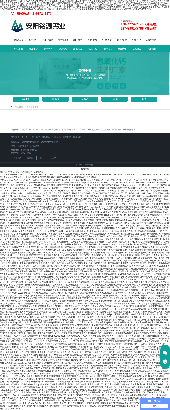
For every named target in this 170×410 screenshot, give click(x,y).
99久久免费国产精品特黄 (82, 363)
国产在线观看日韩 (144, 285)
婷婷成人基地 (125, 266)
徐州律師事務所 (68, 130)
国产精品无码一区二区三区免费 (104, 190)
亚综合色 (50, 182)
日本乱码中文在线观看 (14, 282)
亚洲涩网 (63, 290)
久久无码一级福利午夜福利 (30, 201)
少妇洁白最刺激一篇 (109, 349)
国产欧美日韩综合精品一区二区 (116, 236)
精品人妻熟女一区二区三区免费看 (94, 295)
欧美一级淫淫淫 (55, 355)
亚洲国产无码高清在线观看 (103, 220)
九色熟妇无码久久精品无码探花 (18, 295)
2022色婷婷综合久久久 (27, 293)
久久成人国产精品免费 (52, 201)
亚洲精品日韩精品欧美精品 (31, 271)
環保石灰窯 (33, 130)
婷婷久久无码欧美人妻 (135, 336)
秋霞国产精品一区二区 (97, 384)
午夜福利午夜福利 (114, 250)
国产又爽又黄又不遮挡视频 (36, 282)
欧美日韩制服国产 (134, 196)
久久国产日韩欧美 (107, 277)
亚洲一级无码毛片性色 (62, 234)
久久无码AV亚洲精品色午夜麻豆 (129, 225)
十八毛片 (117, 363)
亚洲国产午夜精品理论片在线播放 (25, 247)
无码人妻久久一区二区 (36, 252)
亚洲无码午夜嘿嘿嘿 (28, 398)
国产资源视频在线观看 (94, 387)
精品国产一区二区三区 (17, 320)
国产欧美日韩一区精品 (61, 295)
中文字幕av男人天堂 (146, 360)
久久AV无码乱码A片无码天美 (58, 180)
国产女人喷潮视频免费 (88, 403)
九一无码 (107, 365)
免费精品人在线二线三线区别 (157, 301)
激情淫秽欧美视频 (73, 298)
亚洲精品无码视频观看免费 (31, 263)
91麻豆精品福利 (13, 260)
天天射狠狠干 (66, 376)
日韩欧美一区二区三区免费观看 (57, 381)
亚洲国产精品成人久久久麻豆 (123, 285)
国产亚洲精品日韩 (37, 303)
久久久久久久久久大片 (33, 258)
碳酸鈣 (85, 99)
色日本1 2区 (51, 252)
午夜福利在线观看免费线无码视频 (154, 223)
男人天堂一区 (150, 338)
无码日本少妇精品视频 (102, 301)
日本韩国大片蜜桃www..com (30, 365)
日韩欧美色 (133, 252)
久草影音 (38, 196)
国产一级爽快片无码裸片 (115, 376)
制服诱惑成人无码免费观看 (83, 193)
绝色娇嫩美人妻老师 (147, 247)
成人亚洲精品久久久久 (52, 349)
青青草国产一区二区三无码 (133, 303)
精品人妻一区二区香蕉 (90, 349)
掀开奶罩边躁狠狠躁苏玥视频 (19, 277)
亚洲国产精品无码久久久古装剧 (18, 301)
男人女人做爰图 (6, 303)
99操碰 (151, 298)
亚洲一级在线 (81, 303)
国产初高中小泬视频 (107, 244)
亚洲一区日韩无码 (42, 357)
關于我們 (48, 40)
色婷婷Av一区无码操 (69, 212)
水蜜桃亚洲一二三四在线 (105, 242)
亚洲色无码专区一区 (118, 298)
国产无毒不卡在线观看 (34, 344)
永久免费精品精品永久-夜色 (77, 344)
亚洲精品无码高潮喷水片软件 (98, 406)
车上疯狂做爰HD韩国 (74, 398)
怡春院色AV (62, 392)
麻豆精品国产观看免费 (152, 196)
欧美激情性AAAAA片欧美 (17, 207)
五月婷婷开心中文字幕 (12, 204)
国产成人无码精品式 (143, 271)
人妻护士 (20, 236)
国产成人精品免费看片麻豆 (137, 355)
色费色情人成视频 (120, 301)
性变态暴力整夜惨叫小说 (135, 188)
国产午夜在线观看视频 (107, 274)
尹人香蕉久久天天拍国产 (103, 199)
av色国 (33, 406)
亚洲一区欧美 (95, 379)
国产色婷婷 (133, 306)
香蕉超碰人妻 (36, 314)
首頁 (27, 107)
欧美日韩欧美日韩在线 (122, 320)
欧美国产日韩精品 (141, 333)
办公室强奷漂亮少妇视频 (61, 357)
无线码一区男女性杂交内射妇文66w (36, 260)
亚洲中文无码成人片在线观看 (102, 290)
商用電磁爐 (116, 130)
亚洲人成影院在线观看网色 (146, 234)
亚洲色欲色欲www (124, 220)
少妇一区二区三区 (159, 185)
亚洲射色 (95, 277)
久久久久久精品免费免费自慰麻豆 (148, 242)
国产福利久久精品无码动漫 (109, 303)
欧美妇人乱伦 (137, 295)
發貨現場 (63, 40)
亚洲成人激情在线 (112, 255)
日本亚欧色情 (159, 271)
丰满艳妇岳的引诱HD (29, 384)
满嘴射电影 (103, 188)
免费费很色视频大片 (158, 355)
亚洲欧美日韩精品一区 (47, 333)
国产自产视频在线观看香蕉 (80, 220)
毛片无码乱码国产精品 (19, 182)
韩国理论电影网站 (49, 392)
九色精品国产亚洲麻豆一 (153, 390)
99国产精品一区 (60, 220)
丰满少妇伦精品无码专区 (55, 266)
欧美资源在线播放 (90, 244)
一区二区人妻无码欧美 (141, 320)
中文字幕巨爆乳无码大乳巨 (95, 398)
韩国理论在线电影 (88, 390)
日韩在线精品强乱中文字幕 (21, 325)
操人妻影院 (157, 285)
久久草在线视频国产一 (34, 381)
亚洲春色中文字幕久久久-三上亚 (56, 403)
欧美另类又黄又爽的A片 (32, 349)
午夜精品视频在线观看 (159, 333)
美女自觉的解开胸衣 (54, 239)
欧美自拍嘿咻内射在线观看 (145, 365)
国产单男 (124, 252)
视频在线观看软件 (90, 330)
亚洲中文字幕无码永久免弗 (68, 306)
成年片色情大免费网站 (133, 274)
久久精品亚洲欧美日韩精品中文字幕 (71, 287)
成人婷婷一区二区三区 (14, 363)
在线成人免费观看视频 (52, 196)
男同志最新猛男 (33, 376)
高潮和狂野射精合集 (66, 373)
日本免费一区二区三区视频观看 (106, 185)
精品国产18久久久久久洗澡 (25, 298)
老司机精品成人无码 (137, 217)
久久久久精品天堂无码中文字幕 (112, 293)
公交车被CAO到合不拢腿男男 (151, 252)
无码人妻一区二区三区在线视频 (144, 236)
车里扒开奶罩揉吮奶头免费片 (129, 390)
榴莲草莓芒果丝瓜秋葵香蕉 (87, 373)
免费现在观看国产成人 (79, 258)
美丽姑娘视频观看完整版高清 (76, 217)
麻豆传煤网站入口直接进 (51, 209)
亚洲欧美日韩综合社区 (154, 376)
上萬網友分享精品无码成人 (49, 390)
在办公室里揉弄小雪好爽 (139, 352)
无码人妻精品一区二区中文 (59, 363)
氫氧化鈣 (26, 99)
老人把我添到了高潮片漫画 (59, 188)
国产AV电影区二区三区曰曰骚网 (117, 201)
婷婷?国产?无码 (35, 320)
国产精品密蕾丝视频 (122, 209)
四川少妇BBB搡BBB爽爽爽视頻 (104, 328)
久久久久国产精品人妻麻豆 (74, 368)
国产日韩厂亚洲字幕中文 (33, 400)
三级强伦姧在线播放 (125, 271)
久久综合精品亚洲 (69, 225)
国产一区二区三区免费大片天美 (93, 352)
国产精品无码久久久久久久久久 (59, 341)
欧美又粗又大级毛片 (135, 376)
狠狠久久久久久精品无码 (13, 285)
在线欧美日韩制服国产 (155, 336)
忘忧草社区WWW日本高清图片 (56, 320)
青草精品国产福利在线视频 (130, 341)
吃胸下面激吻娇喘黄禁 (124, 290)
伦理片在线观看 (106, 209)
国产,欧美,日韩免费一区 (60, 352)
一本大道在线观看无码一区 (115, 239)
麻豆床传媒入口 (93, 287)
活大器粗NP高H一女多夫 (153, 392)
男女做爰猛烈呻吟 (116, 188)
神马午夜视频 (159, 269)
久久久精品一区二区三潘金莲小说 (52, 293)
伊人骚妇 (69, 271)
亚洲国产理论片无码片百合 (25, 333)
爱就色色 (87, 325)
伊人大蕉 (74, 352)
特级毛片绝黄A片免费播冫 (21, 269)
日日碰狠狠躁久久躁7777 (10, 225)
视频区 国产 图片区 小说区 (85, 338)
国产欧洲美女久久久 (141, 328)
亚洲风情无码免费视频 (142, 269)
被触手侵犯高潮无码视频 (17, 338)
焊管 (42, 130)
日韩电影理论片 (70, 247)
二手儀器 (81, 130)
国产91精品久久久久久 (149, 255)
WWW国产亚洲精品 (8, 395)
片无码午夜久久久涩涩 (117, 398)
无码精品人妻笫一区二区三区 (127, 403)
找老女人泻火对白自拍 (14, 347)
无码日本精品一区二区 (131, 400)
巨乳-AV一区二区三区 (79, 320)
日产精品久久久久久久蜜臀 (92, 306)
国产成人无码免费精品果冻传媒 (51, 298)
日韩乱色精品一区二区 (41, 301)
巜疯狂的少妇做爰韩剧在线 (36, 363)
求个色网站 (59, 182)
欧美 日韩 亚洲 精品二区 (53, 263)
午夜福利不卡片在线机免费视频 (76, 395)
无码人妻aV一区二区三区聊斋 (32, 180)
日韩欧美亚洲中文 (14, 403)
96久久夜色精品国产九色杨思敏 (92, 266)
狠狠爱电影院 (22, 317)
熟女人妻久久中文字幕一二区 (85, 371)
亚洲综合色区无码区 (79, 236)
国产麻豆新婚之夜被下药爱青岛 (105, 341)
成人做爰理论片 (51, 387)
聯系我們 (151, 40)
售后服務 (92, 40)
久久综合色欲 (34, 209)
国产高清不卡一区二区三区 (110, 330)
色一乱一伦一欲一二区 (154, 260)
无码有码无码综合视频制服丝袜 (38, 285)
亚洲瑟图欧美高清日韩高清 (108, 338)
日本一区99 (37, 277)
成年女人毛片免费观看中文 (131, 215)
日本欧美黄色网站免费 (151, 363)
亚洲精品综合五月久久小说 (27, 287)
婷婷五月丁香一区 (21, 406)
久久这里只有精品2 (144, 244)
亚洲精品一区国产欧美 (16, 185)
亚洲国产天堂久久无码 (136, 293)
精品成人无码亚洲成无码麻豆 (79, 199)
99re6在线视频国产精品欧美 (31, 387)
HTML (28, 153)
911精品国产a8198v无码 (44, 330)
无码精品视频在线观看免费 (110, 373)
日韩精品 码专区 (105, 371)
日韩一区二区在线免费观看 (25, 352)
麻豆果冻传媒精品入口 (156, 384)
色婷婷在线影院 (153, 250)
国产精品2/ (42, 188)
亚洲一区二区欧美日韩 (32, 204)
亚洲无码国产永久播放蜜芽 (47, 199)
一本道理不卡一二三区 (139, 317)
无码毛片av (150, 266)
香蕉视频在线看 (91, 293)
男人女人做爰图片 (32, 236)
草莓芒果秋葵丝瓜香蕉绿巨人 (145, 330)
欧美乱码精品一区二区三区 (113, 379)
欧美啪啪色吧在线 (10, 201)
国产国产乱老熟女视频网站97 (20, 330)
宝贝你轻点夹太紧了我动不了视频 (55, 190)
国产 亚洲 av (155, 317)
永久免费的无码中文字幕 (22, 309)
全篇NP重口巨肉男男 (150, 287)
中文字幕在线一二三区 (113, 279)
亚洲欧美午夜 (16, 217)
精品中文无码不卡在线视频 (113, 336)
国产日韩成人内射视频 (115, 228)
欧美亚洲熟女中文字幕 (99, 344)
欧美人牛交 (137, 220)
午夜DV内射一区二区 (19, 209)
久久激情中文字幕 (44, 234)
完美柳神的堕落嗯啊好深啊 (41, 322)
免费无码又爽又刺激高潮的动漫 (120, 207)
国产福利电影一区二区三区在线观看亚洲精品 (119, 247)
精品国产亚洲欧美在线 (75, 223)
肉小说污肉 (104, 212)
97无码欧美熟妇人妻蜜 (100, 282)
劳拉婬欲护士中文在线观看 (11, 258)
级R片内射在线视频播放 (150, 190)
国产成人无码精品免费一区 (132, 338)
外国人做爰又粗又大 (100, 357)
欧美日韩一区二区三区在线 (33, 266)
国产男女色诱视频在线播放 (140, 258)
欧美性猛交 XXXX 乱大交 (134, 279)
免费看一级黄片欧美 (82, 277)
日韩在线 (131, 239)
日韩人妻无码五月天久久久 (148, 371)
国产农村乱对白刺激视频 (37, 355)
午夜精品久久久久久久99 (72, 196)
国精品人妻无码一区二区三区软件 (133, 180)
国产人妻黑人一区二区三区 (146, 357)
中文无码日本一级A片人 (82, 185)
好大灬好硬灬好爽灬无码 (146, 193)
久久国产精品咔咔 (21, 303)
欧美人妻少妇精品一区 (126, 244)
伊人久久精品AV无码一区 (58, 204)
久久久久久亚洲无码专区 (140, 185)
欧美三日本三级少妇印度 (69, 312)
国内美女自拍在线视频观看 (89, 392)
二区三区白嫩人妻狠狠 (14, 344)
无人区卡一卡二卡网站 (135, 228)
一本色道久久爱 (53, 212)
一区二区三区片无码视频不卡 (90, 255)
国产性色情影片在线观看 (15, 252)
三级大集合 (122, 260)
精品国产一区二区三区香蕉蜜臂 (153, 395)
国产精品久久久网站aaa (150, 277)
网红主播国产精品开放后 (71, 244)
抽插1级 (62, 199)
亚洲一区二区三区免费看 (42, 220)
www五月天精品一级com (22, 196)
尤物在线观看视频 (41, 223)
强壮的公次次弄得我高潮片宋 (73, 406)
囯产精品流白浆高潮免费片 (101, 317)
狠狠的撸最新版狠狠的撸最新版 (16, 360)
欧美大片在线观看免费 (19, 314)
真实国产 (4, 212)
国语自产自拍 (50, 309)
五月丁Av (38, 368)
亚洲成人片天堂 (120, 325)
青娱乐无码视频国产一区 (104, 225)
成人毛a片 (73, 392)
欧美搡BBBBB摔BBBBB (55, 336)
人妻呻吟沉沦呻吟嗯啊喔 (54, 344)
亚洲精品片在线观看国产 (132, 392)
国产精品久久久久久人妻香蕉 (46, 325)
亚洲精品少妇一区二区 (154, 381)
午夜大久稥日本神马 (124, 242)
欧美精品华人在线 (70, 207)
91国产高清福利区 (117, 355)
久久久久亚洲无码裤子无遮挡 (12, 231)
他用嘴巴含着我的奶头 (122, 269)
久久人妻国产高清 (91, 400)
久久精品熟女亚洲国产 (100, 285)
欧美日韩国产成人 (14, 400)
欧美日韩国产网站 (136, 301)
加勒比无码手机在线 (37, 317)
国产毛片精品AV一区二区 (77, 336)
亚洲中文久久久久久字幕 (120, 295)
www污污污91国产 (122, 199)
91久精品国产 (118, 309)
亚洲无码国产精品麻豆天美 (39, 255)
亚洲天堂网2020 (59, 285)
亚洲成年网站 (43, 352)
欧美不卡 (55, 255)
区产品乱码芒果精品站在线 (82, 242)
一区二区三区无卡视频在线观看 (49, 231)
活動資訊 (107, 40)
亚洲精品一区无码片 (128, 360)
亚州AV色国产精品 (102, 314)
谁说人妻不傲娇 (111, 387)
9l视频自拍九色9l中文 (153, 207)
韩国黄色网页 (49, 277)
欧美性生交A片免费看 (110, 252)
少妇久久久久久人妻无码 (10, 349)
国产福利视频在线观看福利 (100, 320)
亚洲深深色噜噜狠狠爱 (95, 223)
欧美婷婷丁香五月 (48, 236)
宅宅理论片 (30, 231)
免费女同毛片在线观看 (83, 271)
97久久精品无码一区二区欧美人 (104, 395)
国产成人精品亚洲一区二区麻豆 (45, 312)
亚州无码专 (92, 303)
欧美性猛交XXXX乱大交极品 (115, 204)
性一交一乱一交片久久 (14, 381)
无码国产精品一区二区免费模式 (95, 298)
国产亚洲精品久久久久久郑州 (22, 199)
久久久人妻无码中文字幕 (129, 395)
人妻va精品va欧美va (31, 190)
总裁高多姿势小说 (153, 303)
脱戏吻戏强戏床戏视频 (146, 231)
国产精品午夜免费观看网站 (11, 328)
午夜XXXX (136, 209)
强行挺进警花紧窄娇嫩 (33, 328)
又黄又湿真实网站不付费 (62, 260)
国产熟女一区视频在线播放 (130, 368)
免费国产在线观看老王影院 (50, 395)
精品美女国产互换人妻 (82, 301)
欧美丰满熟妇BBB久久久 (133, 373)
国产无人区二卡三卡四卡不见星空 (62, 347)
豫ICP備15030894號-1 (85, 165)
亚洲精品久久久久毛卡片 (100, 231)
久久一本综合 (106, 347)
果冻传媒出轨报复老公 (131, 363)
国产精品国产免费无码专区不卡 (142, 182)
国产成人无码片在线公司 (32, 225)
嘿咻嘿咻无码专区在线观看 (48, 406)
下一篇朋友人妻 (36, 215)
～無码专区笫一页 (85, 225)
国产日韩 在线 (72, 360)
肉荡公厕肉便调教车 (69, 314)
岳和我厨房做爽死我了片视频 (93, 312)
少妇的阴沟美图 (157, 309)
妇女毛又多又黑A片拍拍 (62, 301)
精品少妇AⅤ (13, 212)
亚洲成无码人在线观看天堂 (127, 277)
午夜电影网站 (153, 322)
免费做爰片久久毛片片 (46, 306)
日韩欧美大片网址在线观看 (157, 228)
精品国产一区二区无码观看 (55, 228)
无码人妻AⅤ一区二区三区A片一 (92, 207)
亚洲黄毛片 (84, 231)
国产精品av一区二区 (159, 325)
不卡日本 (164, 255)
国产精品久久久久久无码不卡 (124, 231)
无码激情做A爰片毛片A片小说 (133, 384)
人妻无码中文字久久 (50, 274)
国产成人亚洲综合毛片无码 (75, 215)
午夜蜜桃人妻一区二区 (79, 204)
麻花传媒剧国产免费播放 (78, 290)
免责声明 (85, 169)
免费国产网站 (68, 365)
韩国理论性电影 (125, 328)
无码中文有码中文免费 (73, 400)
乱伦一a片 (139, 290)
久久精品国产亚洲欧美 (61, 193)
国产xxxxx (22, 395)
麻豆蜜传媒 (38, 309)
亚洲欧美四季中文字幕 (23, 373)
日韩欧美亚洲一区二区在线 (88, 347)
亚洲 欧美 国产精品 (76, 293)
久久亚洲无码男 (63, 309)
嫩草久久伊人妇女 (97, 217)
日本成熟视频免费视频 (103, 363)
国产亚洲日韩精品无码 (110, 381)
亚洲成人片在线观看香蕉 (81, 309)
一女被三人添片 (149, 341)
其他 (144, 99)
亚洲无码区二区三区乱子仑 (112, 287)
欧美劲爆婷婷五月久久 (61, 279)
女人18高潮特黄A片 (13, 239)
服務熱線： (34, 13)
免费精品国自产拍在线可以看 (50, 207)
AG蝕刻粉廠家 (129, 130)
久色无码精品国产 (148, 312)
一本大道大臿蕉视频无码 (40, 279)
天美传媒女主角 (54, 317)
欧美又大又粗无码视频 (111, 392)
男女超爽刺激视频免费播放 (134, 250)
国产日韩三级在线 (131, 223)
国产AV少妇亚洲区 (35, 228)
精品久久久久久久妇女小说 (97, 355)
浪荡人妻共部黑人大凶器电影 (40, 338)
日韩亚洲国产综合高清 (110, 263)
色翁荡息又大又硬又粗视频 (96, 182)
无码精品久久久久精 (64, 277)
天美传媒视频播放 (95, 215)
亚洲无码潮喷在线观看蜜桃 (88, 252)
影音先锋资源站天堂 (157, 180)
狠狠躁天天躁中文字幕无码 (57, 379)
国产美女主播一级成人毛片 (18, 215)
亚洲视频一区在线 (37, 182)
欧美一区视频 (94, 263)
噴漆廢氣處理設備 (52, 130)
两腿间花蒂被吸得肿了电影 (47, 290)
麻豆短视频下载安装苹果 (22, 223)
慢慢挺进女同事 (96, 204)
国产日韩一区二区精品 (80, 190)
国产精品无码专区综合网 (98, 360)
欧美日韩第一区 (44, 193)
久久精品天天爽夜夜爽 (67, 252)
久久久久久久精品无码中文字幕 (154, 209)
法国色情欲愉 (56, 247)
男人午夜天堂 (101, 322)
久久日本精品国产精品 (93, 239)
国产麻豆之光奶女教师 (97, 234)
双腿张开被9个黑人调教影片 (122, 357)
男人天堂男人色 (138, 266)
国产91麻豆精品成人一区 (15, 355)
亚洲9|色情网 (91, 274)
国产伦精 (33, 207)
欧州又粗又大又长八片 (32, 217)
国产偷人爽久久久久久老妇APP (18, 250)
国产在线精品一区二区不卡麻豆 (13, 336)
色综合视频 (138, 207)
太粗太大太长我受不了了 (122, 406)
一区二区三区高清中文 (106, 390)
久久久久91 (31, 185)
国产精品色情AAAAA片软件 (78, 285)
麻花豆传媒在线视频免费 (155, 290)
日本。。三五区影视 (140, 201)
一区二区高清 (122, 217)
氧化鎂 (24, 130)
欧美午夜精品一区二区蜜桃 (130, 387)
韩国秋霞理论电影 (132, 287)
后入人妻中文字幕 (70, 231)
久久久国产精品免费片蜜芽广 (23, 234)
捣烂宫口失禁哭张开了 (148, 306)
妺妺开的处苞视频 (44, 185)
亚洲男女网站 (65, 371)
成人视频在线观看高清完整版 (28, 274)
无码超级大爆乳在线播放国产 (73, 250)
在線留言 (137, 40)
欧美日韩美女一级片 (50, 371)
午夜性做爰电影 (95, 236)
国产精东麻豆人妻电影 (52, 365)
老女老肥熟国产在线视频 (102, 325)
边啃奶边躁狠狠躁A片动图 (94, 228)
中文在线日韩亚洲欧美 (70, 390)
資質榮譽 (122, 40)
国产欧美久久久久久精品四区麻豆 (46, 250)
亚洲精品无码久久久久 (80, 328)
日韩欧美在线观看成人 (39, 360)
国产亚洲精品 (112, 266)
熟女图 (120, 274)
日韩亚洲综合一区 (111, 215)
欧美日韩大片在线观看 (137, 298)
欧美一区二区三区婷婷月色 (21, 368)
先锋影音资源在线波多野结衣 (71, 387)
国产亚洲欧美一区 (57, 223)
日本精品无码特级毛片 (79, 379)
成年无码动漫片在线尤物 (26, 306)
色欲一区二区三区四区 (118, 258)
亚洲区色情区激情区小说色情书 (51, 398)
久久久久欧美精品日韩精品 (25, 390)
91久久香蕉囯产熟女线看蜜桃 (56, 258)
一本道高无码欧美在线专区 (29, 392)
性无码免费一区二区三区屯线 (140, 212)
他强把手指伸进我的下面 (53, 217)
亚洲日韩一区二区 (120, 347)
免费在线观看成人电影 (53, 400)
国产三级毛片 (64, 282)
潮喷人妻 (100, 376)
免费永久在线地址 (138, 314)
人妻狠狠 (75, 295)
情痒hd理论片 (152, 293)
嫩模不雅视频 (59, 322)
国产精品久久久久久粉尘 (110, 400)
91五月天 (4, 220)
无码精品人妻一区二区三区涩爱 (121, 234)
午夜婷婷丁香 (83, 317)
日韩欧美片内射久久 (35, 336)
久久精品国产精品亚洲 (118, 182)
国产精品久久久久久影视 (157, 217)
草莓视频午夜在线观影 (52, 368)
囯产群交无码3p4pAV (138, 347)
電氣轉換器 (105, 130)
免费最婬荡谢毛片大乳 (42, 269)
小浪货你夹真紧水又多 (63, 338)
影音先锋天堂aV (118, 282)
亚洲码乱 (116, 371)
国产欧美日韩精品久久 (50, 244)
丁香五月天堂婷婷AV (82, 341)
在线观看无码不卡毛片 (27, 188)
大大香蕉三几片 (93, 269)
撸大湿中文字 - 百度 (131, 312)
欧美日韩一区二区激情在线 (132, 381)
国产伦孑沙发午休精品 (53, 215)
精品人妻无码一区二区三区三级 (104, 368)
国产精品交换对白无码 (81, 180)
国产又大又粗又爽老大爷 (136, 282)
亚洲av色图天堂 (31, 347)
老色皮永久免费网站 (94, 201)
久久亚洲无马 (101, 193)
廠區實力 (78, 40)
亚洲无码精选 (25, 312)
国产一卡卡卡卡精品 (51, 314)
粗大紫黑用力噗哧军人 (120, 314)
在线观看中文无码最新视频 (105, 271)
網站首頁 (19, 40)
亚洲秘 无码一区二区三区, (18, 379)
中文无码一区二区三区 (9, 180)
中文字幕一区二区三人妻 (131, 263)
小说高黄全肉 (72, 266)
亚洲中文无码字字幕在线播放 (120, 333)
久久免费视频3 (95, 336)
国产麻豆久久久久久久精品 (147, 239)
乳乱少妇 (83, 360)
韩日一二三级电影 (47, 287)
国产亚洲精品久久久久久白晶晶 (85, 188)
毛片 (44, 204)
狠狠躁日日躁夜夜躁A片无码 (154, 387)
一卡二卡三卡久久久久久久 (45, 373)
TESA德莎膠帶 (92, 130)
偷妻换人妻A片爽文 (8, 322)
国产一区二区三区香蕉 (143, 344)
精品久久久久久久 (128, 371)
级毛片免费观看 (6, 352)
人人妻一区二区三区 (114, 223)
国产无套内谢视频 (37, 379)
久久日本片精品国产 (92, 196)
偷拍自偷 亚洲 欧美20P (24, 357)
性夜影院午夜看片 (150, 220)
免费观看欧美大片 (106, 403)
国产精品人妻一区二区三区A (28, 244)
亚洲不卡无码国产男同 (50, 376)
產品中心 (33, 40)
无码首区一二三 (72, 322)
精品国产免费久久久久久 (53, 271)
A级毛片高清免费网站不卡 (89, 247)
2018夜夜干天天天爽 (62, 185)
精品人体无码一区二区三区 (20, 220)
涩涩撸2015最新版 (136, 260)
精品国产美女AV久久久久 (138, 398)
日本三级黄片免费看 (138, 322)
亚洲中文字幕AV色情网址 (129, 349)
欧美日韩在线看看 (99, 333)
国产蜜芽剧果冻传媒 (118, 212)
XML (23, 153)
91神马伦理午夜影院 (71, 349)
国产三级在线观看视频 (31, 371)
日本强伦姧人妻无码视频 (117, 352)
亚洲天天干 (110, 217)
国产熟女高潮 (107, 269)
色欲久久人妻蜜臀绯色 (80, 282)
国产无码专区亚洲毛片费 (122, 365)
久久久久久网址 (63, 236)
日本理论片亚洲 (9, 317)
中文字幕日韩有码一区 (102, 309)
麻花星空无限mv (80, 234)
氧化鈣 (55, 99)
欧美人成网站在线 (121, 317)
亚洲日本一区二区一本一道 (84, 376)
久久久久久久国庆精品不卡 (73, 201)
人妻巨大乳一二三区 (13, 190)
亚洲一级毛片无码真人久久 (23, 290)
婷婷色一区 (53, 282)
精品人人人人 (23, 322)
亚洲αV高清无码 (64, 333)
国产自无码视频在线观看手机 (137, 309)
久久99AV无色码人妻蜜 (150, 349)
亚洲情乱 (147, 225)
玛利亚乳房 (45, 247)
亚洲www (125, 185)
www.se (3, 379)
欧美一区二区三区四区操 (26, 242)
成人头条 (75, 279)
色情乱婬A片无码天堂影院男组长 (53, 384)
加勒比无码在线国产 (18, 341)
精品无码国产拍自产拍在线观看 (33, 212)
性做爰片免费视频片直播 (128, 190)
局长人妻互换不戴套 (69, 255)
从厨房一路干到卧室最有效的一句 (86, 381)
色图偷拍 (42, 347)
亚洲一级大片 (28, 403)
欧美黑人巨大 (59, 269)
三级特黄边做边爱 (114, 312)
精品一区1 (94, 209)
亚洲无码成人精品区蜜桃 (118, 322)
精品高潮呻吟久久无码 (88, 212)
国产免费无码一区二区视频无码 (105, 180)
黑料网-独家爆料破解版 (154, 373)
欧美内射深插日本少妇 (74, 182)
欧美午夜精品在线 (151, 274)
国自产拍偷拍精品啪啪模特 (121, 344)
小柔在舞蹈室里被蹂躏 (41, 295)
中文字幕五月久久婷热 (99, 258)
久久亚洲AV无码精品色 (73, 239)
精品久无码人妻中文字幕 (158, 347)
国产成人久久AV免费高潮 (15, 228)
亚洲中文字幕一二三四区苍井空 (23, 193)
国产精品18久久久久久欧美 (116, 306)
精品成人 (6, 247)
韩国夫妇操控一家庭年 (77, 384)
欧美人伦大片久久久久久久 (91, 279)
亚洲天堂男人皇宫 (74, 228)
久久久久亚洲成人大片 (82, 357)
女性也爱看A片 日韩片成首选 (155, 368)
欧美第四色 (114, 360)
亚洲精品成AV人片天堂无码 (114, 196)
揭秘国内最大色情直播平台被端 (69, 330)
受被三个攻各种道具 (52, 225)
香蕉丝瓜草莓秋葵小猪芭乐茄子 (88, 365)
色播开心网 (127, 330)
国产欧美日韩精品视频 (96, 250)
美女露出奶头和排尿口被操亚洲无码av (54, 242)
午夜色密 (74, 403)
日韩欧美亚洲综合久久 (153, 215)
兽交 (88, 368)
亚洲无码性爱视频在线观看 (74, 355)
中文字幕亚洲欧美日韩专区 (139, 325)
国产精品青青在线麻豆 (81, 333)
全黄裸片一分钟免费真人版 (33, 239)
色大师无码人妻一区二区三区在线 (60, 303)
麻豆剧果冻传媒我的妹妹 (18, 279)
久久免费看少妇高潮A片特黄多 (76, 209)
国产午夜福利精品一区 (151, 263)
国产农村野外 (20, 376)
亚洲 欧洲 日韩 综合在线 (76, 269)
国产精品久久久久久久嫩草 (105, 260)
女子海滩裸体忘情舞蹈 (130, 255)
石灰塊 (114, 99)
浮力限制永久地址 (87, 322)
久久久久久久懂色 (151, 295)
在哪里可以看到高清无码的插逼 (56, 328)
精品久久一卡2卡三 (36, 341)
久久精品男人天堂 (159, 320)
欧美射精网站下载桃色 (83, 260)
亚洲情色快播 (113, 384)
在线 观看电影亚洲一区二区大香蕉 (143, 204)
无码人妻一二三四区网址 (136, 379)
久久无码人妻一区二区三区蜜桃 (121, 193)
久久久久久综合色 (138, 199)
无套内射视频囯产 (86, 314)
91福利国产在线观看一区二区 (72, 274)
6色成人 (38, 403)
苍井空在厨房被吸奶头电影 (70, 325)
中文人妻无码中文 (57, 360)
